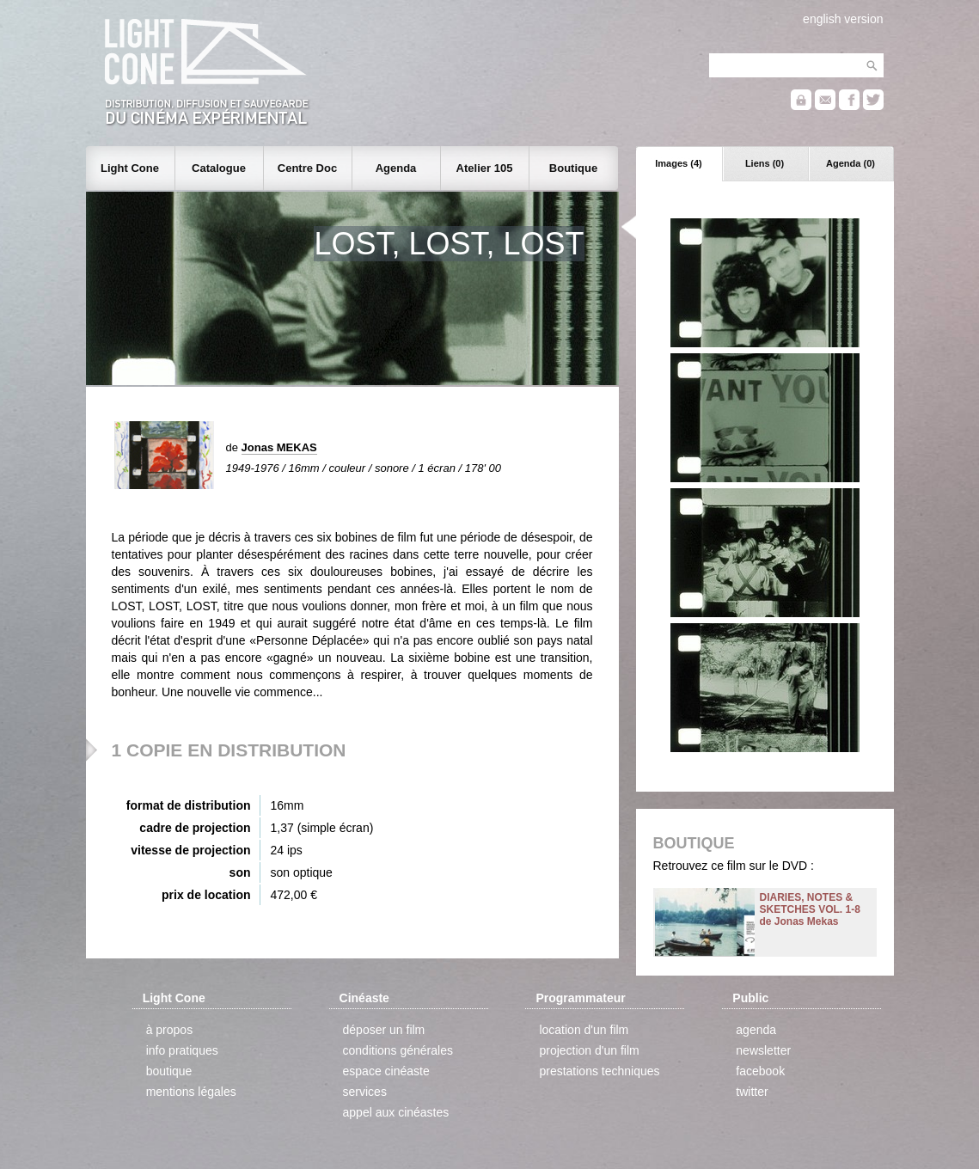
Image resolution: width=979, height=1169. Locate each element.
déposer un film (384, 1030)
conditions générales (398, 1050)
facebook (760, 1071)
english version (843, 19)
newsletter (763, 1050)
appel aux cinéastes (396, 1112)
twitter (752, 1092)
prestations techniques (599, 1071)
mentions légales (191, 1092)
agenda (756, 1030)
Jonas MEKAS (279, 447)
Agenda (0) (850, 163)
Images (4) (678, 163)
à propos (169, 1030)
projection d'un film (589, 1050)
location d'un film (583, 1030)
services (365, 1092)
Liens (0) (764, 163)
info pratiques (182, 1050)
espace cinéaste (386, 1071)
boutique (169, 1071)
